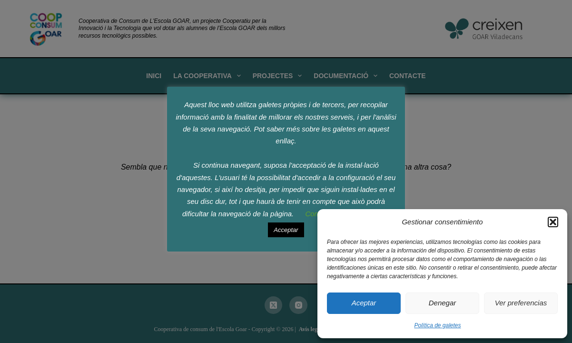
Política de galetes (437, 325)
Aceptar (364, 303)
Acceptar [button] (286, 229)
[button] (553, 222)
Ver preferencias (521, 303)
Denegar (442, 303)
